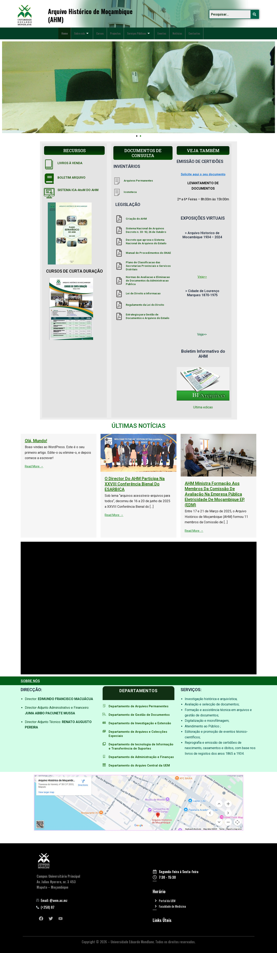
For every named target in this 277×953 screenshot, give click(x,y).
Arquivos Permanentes (138, 180)
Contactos (68, 36)
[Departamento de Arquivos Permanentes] (104, 705)
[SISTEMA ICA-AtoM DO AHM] (49, 193)
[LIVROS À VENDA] (49, 164)
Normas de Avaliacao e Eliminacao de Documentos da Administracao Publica (148, 281)
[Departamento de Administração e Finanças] (104, 760)
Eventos (175, 30)
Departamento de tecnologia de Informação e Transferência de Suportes (140, 750)
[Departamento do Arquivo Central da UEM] (104, 773)
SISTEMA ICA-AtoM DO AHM (79, 190)
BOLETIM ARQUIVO (72, 177)
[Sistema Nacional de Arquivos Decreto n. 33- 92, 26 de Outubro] (119, 230)
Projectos (122, 30)
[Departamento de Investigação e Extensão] (104, 722)
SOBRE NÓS (31, 681)
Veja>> (202, 277)
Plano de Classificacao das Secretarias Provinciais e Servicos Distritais (148, 266)
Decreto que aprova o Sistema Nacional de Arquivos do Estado (146, 241)
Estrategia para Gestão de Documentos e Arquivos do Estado (147, 316)
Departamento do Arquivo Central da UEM (141, 774)
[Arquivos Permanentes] (117, 180)
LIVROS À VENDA (70, 163)
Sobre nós (84, 30)
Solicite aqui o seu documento (203, 174)
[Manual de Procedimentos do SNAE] (119, 253)
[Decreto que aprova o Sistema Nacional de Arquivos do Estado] (119, 241)
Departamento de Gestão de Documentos (141, 715)
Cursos (104, 30)
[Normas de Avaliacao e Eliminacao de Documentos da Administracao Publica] (119, 280)
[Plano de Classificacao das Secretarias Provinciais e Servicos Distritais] (119, 266)
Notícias (192, 30)
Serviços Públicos (148, 30)
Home (65, 30)
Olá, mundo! (136, 440)
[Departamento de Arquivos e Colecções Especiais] (104, 735)
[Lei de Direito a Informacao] (119, 293)
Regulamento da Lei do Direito (145, 304)
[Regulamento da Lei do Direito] (119, 305)
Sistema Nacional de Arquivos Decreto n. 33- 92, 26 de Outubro (146, 230)
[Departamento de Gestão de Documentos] (104, 714)
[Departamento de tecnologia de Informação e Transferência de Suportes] (104, 748)
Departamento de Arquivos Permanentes (141, 706)
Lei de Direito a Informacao (143, 293)
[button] (136, 136)
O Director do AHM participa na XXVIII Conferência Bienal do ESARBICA (235, 484)
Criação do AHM (136, 218)
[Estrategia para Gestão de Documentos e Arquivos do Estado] (119, 316)
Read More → (135, 466)
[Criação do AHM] (119, 219)
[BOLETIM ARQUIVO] (49, 178)
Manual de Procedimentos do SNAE (148, 252)
